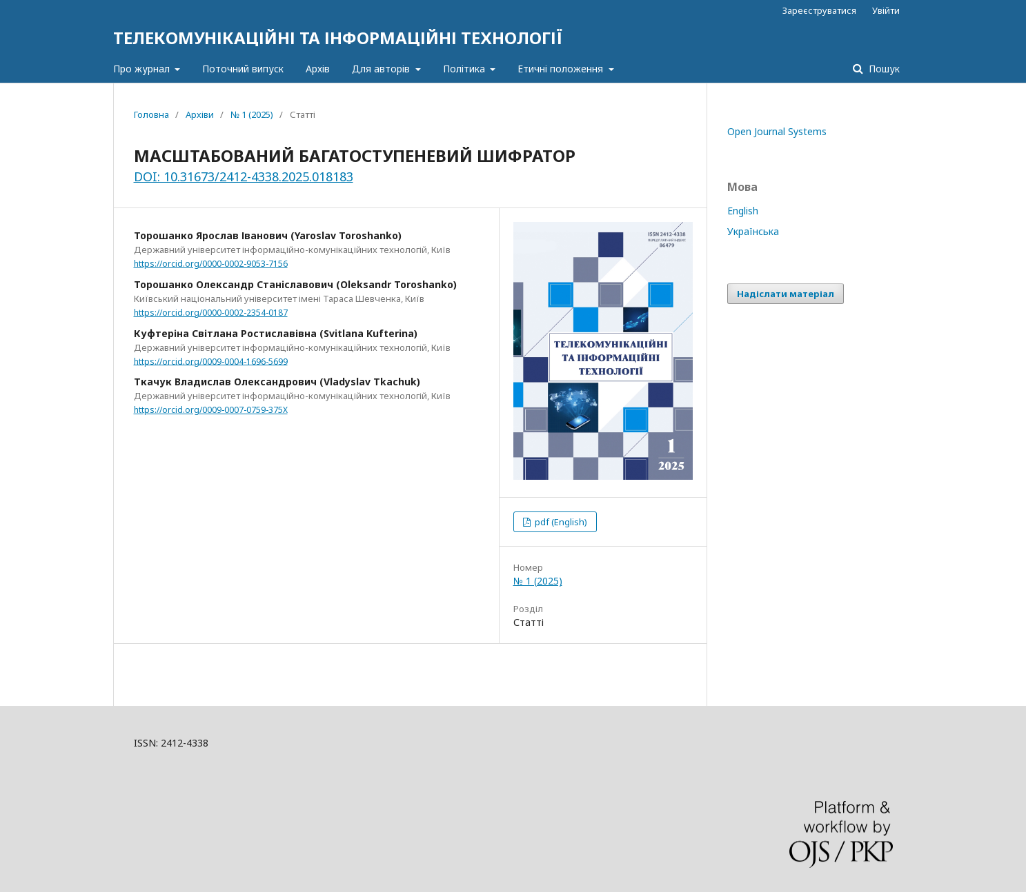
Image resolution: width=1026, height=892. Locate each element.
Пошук (883, 68)
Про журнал (142, 68)
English (742, 210)
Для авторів (382, 68)
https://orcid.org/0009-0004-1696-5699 (211, 361)
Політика (465, 68)
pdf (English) (560, 522)
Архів (318, 68)
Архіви (200, 114)
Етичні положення (561, 68)
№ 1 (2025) (251, 114)
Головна (151, 114)
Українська (753, 231)
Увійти (886, 10)
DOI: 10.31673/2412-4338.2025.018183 (243, 176)
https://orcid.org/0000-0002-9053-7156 (211, 264)
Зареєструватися (819, 10)
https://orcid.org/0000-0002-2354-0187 (211, 312)
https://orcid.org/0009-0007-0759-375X (211, 410)
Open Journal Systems (777, 131)
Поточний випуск (243, 68)
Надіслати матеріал (785, 293)
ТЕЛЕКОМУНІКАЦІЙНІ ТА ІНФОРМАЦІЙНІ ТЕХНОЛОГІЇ (337, 37)
